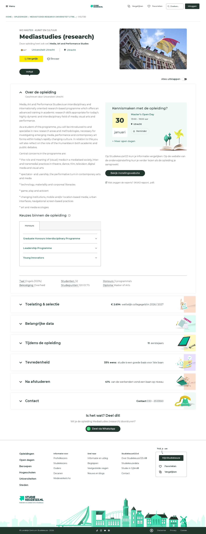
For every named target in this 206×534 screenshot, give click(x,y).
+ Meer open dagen (123, 141)
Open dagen (26, 460)
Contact (126, 473)
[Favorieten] (154, 6)
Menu (12, 6)
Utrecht (71, 50)
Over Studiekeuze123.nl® (134, 458)
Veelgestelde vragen (97, 468)
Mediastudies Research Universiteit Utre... (53, 17)
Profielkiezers (60, 458)
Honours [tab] (29, 225)
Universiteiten (27, 478)
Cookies (183, 530)
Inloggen (192, 6)
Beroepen (25, 466)
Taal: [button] (22, 281)
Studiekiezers (60, 463)
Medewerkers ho (62, 478)
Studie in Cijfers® (130, 468)
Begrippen (92, 463)
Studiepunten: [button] (70, 285)
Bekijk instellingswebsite (125, 173)
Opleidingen (20, 17)
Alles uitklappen (174, 79)
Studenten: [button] (68, 281)
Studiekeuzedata (130, 463)
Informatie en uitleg (97, 458)
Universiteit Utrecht (43, 50)
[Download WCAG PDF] (151, 530)
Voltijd (29, 71)
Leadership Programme (37, 248)
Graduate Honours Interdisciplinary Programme (51, 238)
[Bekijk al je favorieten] (167, 466)
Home (9, 17)
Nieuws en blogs (95, 473)
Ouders (57, 468)
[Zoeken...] (174, 6)
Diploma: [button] (108, 285)
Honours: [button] (108, 281)
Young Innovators (33, 257)
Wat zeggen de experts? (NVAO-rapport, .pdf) (129, 182)
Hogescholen (27, 472)
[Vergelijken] (135, 6)
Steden (23, 485)
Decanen (58, 473)
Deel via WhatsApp (101, 429)
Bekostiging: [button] (26, 285)
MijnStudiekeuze (171, 458)
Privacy (173, 530)
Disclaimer (162, 530)
